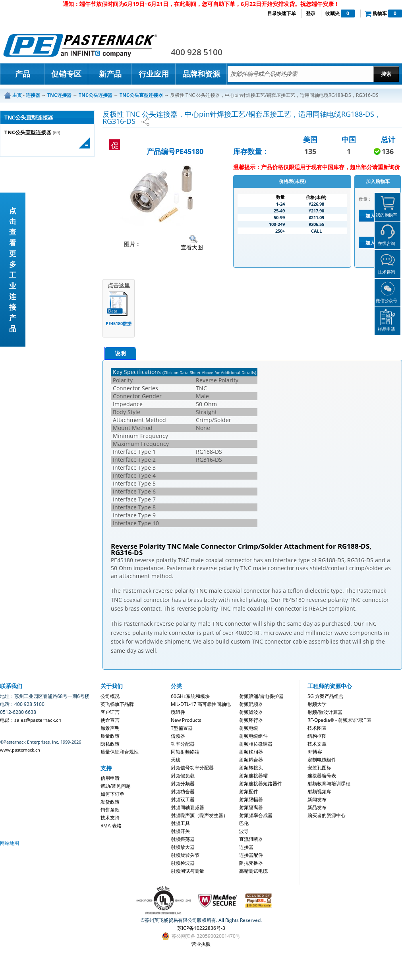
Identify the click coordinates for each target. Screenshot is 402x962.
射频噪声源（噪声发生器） (199, 815)
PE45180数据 (118, 323)
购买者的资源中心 (326, 815)
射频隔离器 (251, 807)
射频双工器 (183, 799)
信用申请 (110, 778)
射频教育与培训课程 (328, 783)
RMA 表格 (111, 825)
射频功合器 (183, 791)
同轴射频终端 (185, 751)
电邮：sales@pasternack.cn (30, 720)
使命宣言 (110, 720)
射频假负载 (183, 775)
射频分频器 (183, 783)
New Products (186, 720)
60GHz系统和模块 (190, 696)
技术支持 (110, 817)
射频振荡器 (183, 839)
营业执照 (201, 944)
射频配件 (248, 791)
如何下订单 (112, 793)
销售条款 (110, 809)
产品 (22, 74)
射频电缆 (248, 728)
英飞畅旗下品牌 (117, 704)
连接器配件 (251, 855)
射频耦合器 (251, 759)
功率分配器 (183, 743)
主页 (17, 95)
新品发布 (317, 807)
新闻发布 (317, 799)
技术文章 (317, 743)
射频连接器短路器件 (260, 783)
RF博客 (314, 751)
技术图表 (317, 728)
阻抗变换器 (251, 863)
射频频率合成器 (256, 815)
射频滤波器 (251, 712)
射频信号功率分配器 (192, 767)
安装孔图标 (319, 767)
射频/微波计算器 (324, 712)
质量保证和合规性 (119, 751)
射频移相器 (251, 751)
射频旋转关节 (185, 855)
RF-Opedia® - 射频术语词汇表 (339, 720)
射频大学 (317, 704)
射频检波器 (183, 863)
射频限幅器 (251, 799)
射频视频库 (319, 791)
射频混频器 (251, 704)
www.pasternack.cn (20, 750)
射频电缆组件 (253, 736)
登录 (310, 13)
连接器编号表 (321, 775)
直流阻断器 (251, 839)
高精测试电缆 (253, 871)
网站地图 (9, 843)
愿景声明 (110, 728)
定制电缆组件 (321, 759)
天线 (175, 759)
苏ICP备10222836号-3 (201, 928)
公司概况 (110, 696)
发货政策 (110, 801)
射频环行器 (251, 720)
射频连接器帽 (253, 775)
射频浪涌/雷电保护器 (261, 696)
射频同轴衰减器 (187, 807)
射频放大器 (183, 847)
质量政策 (110, 736)
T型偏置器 (182, 728)
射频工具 (180, 823)
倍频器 (178, 736)
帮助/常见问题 (115, 786)
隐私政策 (110, 743)
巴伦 (244, 823)
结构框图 (317, 736)
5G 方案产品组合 (325, 696)
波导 (244, 831)
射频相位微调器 (256, 743)
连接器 (246, 847)
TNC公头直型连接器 (27, 132)
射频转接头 (251, 767)
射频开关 (180, 831)
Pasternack (80, 45)
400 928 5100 (196, 52)
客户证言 (110, 712)
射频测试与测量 (187, 871)
